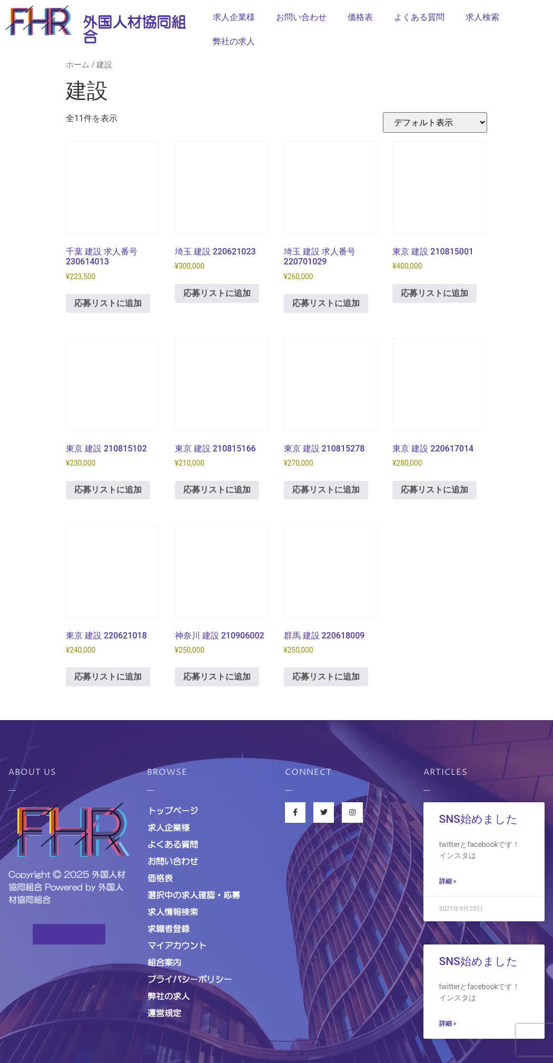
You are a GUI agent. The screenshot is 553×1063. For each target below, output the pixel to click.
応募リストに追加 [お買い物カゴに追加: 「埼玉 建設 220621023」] (217, 293)
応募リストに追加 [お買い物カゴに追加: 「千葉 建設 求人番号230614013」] (108, 303)
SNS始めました (478, 819)
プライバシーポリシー (189, 979)
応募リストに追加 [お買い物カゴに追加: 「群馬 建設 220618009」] (326, 677)
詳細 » (448, 881)
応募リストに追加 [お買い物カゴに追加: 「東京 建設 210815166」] (217, 490)
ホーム (78, 65)
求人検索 (482, 17)
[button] (69, 934)
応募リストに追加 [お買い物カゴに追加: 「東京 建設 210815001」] (434, 293)
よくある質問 (419, 17)
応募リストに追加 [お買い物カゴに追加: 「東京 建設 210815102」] (108, 490)
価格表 (360, 17)
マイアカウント (176, 945)
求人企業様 (234, 17)
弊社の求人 (234, 41)
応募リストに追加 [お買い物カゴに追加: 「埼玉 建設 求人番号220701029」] (326, 303)
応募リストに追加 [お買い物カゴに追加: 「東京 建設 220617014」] (434, 490)
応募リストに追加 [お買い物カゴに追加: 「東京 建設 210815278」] (326, 490)
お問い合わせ (301, 17)
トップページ (172, 810)
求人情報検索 (172, 912)
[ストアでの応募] (435, 122)
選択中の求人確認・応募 (193, 895)
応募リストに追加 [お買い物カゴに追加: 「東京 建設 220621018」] (108, 677)
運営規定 (164, 1013)
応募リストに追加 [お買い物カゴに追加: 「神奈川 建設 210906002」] (217, 677)
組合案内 (164, 962)
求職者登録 (168, 928)
